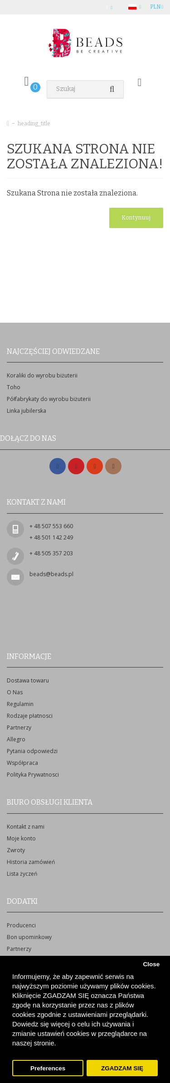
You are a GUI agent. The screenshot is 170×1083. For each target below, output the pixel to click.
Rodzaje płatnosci (30, 716)
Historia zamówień (31, 862)
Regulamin (20, 704)
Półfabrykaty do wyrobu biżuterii (49, 399)
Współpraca (22, 763)
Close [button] (151, 964)
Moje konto (21, 838)
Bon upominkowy (29, 937)
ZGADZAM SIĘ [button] (122, 1068)
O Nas (15, 692)
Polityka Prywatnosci (33, 774)
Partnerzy (19, 727)
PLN (156, 7)
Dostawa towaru (28, 680)
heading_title (34, 123)
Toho (13, 387)
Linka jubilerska (26, 411)
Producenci (21, 925)
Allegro (16, 739)
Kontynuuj (136, 218)
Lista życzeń (22, 874)
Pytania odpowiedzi (32, 751)
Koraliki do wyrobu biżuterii (42, 375)
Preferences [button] (47, 1068)
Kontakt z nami (25, 826)
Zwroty (16, 850)
